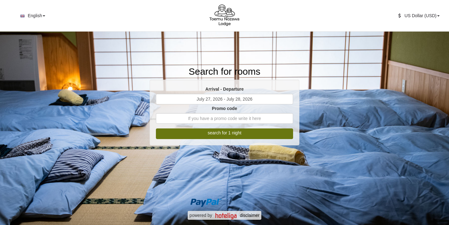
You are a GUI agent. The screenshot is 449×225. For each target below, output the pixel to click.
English (32, 16)
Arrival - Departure (224, 89)
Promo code (224, 108)
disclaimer (249, 215)
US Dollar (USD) (419, 15)
